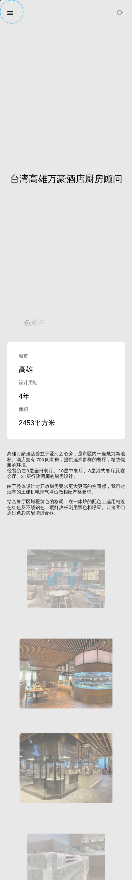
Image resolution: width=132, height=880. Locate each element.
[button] (7, 13)
